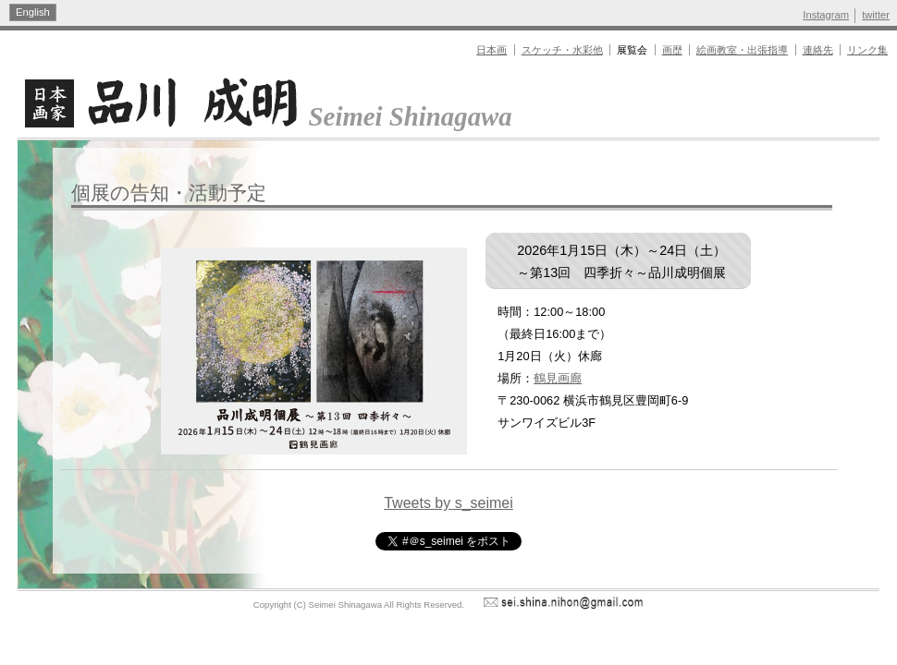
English (33, 12)
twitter (876, 14)
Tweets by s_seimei (448, 503)
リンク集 (867, 49)
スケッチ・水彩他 (562, 49)
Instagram (826, 14)
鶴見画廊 (558, 378)
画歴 (672, 49)
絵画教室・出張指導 (742, 49)
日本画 (491, 49)
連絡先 (818, 49)
